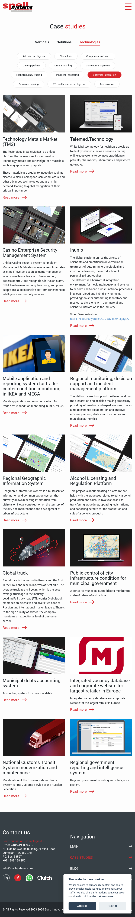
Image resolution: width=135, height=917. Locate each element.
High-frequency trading (29, 74)
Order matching (63, 65)
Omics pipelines (31, 65)
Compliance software (98, 56)
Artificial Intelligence (34, 56)
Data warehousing (28, 84)
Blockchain (66, 56)
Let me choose (105, 896)
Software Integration (104, 74)
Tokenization (107, 84)
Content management (98, 65)
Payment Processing (67, 74)
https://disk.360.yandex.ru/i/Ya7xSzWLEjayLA (99, 318)
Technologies (89, 42)
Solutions (64, 42)
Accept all (82, 905)
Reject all (112, 905)
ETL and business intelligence (69, 84)
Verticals (42, 42)
